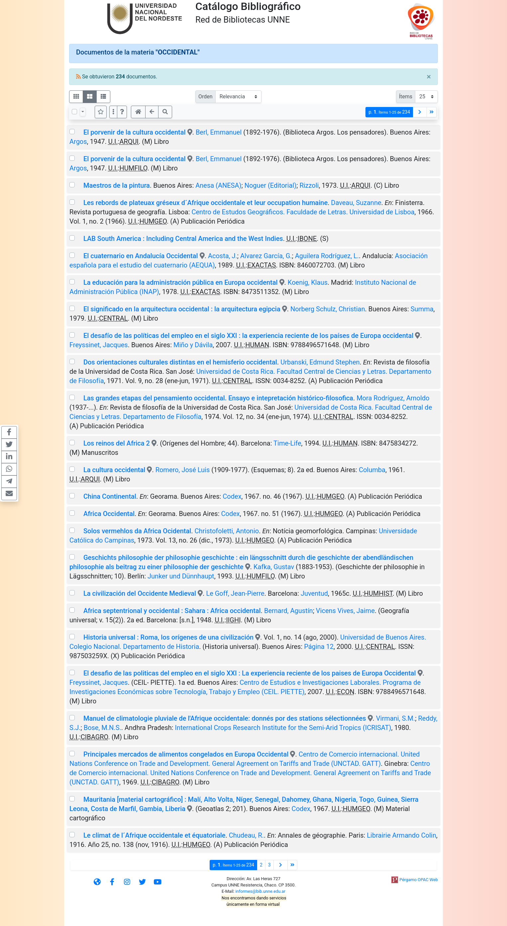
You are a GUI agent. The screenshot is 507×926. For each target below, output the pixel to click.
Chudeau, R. (246, 835)
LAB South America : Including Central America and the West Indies (183, 239)
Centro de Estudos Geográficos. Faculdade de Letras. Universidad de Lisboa (302, 212)
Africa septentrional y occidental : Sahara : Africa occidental (172, 611)
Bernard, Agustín (288, 611)
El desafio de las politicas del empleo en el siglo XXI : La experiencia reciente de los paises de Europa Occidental (249, 673)
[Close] (429, 77)
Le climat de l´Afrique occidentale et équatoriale (154, 835)
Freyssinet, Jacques (98, 345)
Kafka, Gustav (274, 567)
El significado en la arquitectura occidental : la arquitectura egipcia (181, 309)
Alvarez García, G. (266, 256)
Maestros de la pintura (116, 185)
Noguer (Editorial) (271, 185)
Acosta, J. (222, 256)
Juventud (314, 593)
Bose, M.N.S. (102, 728)
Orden (205, 96)
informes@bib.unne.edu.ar (260, 891)
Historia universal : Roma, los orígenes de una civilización (168, 637)
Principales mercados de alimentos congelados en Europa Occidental (185, 754)
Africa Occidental (109, 514)
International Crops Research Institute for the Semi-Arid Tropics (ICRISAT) (283, 728)
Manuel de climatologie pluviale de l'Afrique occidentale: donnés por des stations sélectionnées (224, 718)
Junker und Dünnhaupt (181, 576)
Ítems (405, 96)
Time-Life (287, 443)
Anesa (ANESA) (218, 185)
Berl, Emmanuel (219, 132)
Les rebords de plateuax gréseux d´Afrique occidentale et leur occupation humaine (205, 203)
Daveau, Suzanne (356, 203)
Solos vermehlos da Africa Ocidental (137, 531)
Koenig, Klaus (308, 282)
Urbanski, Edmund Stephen (319, 362)
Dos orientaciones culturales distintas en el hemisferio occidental (180, 362)
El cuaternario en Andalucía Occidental (140, 256)
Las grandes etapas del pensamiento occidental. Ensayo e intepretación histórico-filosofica (218, 398)
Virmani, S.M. (395, 718)
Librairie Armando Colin (401, 835)
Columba (372, 470)
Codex (232, 496)
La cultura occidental (114, 470)
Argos (78, 142)
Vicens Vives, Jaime (345, 611)
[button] (122, 112)
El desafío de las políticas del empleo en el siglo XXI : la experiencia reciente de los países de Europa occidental (248, 336)
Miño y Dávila (193, 345)
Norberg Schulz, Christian (327, 309)
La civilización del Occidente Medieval (139, 593)
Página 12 (319, 647)
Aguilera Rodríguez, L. (327, 256)
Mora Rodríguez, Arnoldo (392, 398)
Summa (422, 309)
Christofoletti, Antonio (227, 531)
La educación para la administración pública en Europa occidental (180, 282)
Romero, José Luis (182, 470)
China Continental (109, 496)
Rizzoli (309, 185)
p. (389, 112)
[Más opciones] (113, 112)
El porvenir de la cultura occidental (134, 132)
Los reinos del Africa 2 (116, 443)
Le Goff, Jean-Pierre (235, 593)
